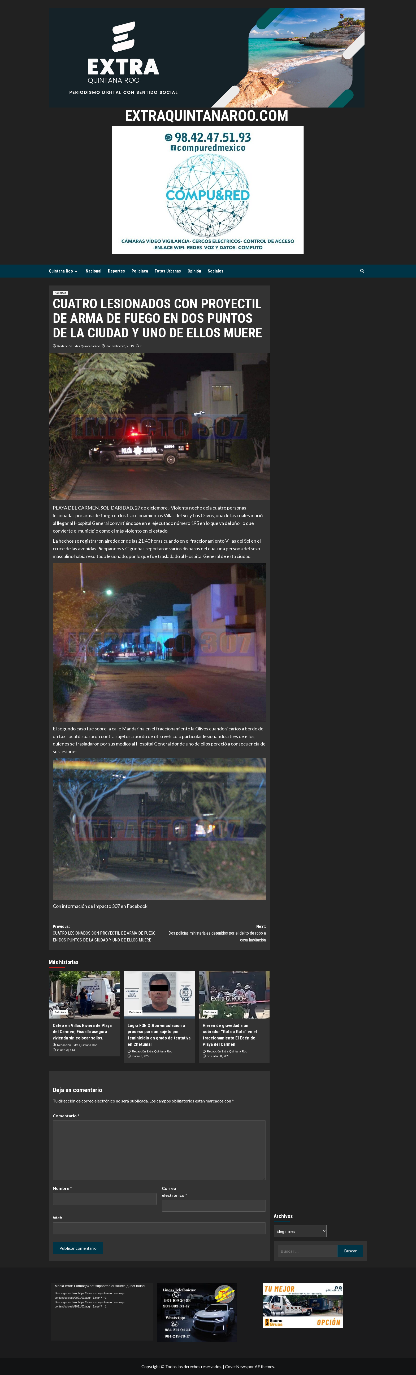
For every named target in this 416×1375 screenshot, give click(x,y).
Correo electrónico (174, 1192)
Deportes (116, 271)
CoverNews (236, 1366)
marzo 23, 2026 (66, 1050)
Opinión (194, 271)
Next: (212, 934)
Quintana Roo (64, 271)
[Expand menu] (76, 271)
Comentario (66, 1115)
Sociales (215, 271)
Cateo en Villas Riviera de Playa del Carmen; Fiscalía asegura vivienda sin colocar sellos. (82, 1032)
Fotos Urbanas (168, 271)
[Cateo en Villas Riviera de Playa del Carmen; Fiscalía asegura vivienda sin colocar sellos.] (84, 994)
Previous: (106, 934)
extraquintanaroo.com (206, 115)
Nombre (62, 1188)
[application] (102, 1312)
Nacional (93, 271)
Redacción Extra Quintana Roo (78, 346)
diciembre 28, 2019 (120, 346)
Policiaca (140, 271)
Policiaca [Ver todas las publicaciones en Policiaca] (60, 293)
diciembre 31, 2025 (218, 1056)
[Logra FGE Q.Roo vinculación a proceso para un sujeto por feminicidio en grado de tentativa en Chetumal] (159, 994)
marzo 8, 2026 (140, 1056)
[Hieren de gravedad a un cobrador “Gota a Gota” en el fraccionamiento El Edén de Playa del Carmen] (234, 994)
